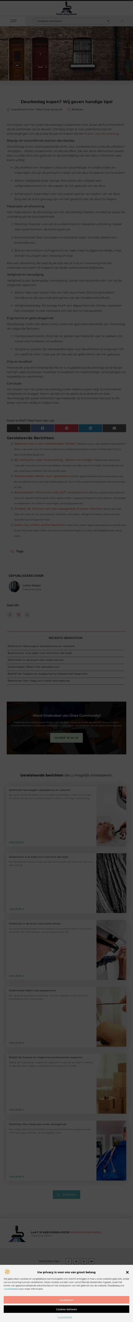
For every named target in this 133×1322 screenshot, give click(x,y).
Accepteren (67, 1313)
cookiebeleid (11, 1302)
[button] (127, 1286)
